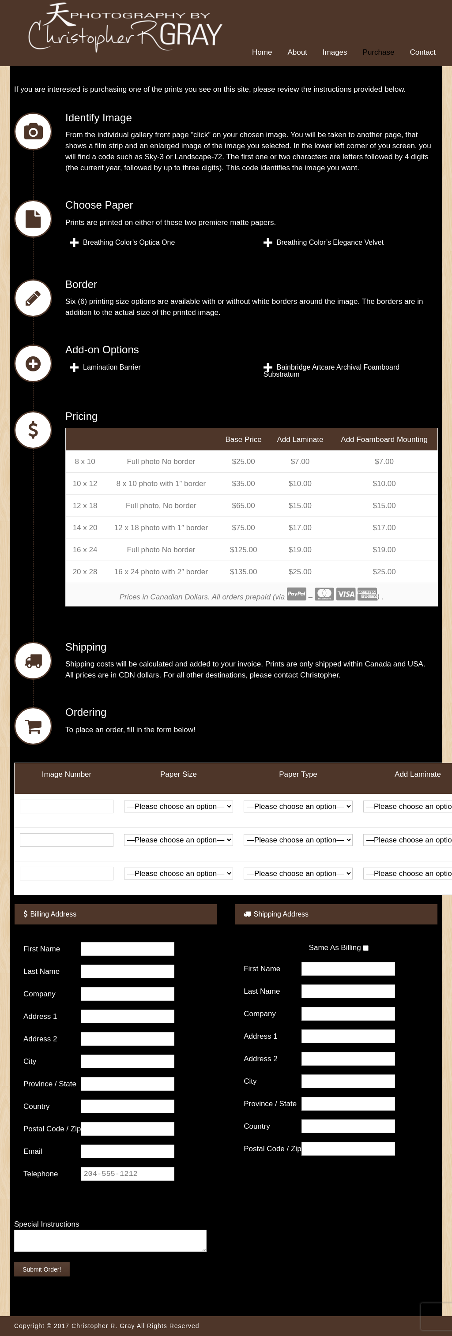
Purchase (379, 52)
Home (262, 52)
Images (335, 52)
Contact (423, 52)
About (297, 52)
